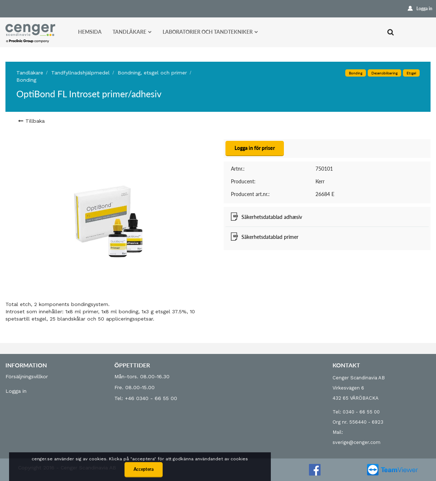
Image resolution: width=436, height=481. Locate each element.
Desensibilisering (384, 73)
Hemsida (90, 32)
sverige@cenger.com (356, 442)
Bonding (26, 80)
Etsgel (411, 73)
